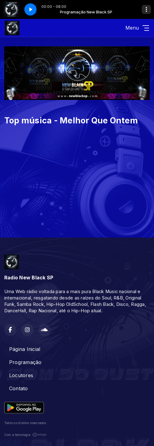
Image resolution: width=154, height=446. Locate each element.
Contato (18, 388)
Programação (25, 362)
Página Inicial (24, 349)
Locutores (21, 375)
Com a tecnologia (25, 435)
